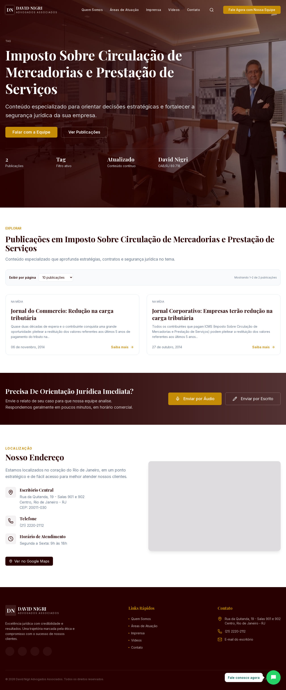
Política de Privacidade (265, 679)
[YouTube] (34, 651)
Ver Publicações (84, 132)
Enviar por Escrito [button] (253, 398)
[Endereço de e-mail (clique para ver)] (239, 639)
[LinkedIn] (47, 651)
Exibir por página (22, 277)
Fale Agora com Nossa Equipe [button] (252, 10)
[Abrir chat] (273, 677)
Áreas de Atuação (124, 10)
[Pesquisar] (211, 9)
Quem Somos (92, 10)
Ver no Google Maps (29, 561)
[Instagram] (22, 651)
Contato (193, 10)
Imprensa (153, 10)
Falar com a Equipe (31, 132)
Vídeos (174, 10)
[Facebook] (9, 651)
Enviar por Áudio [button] (194, 398)
